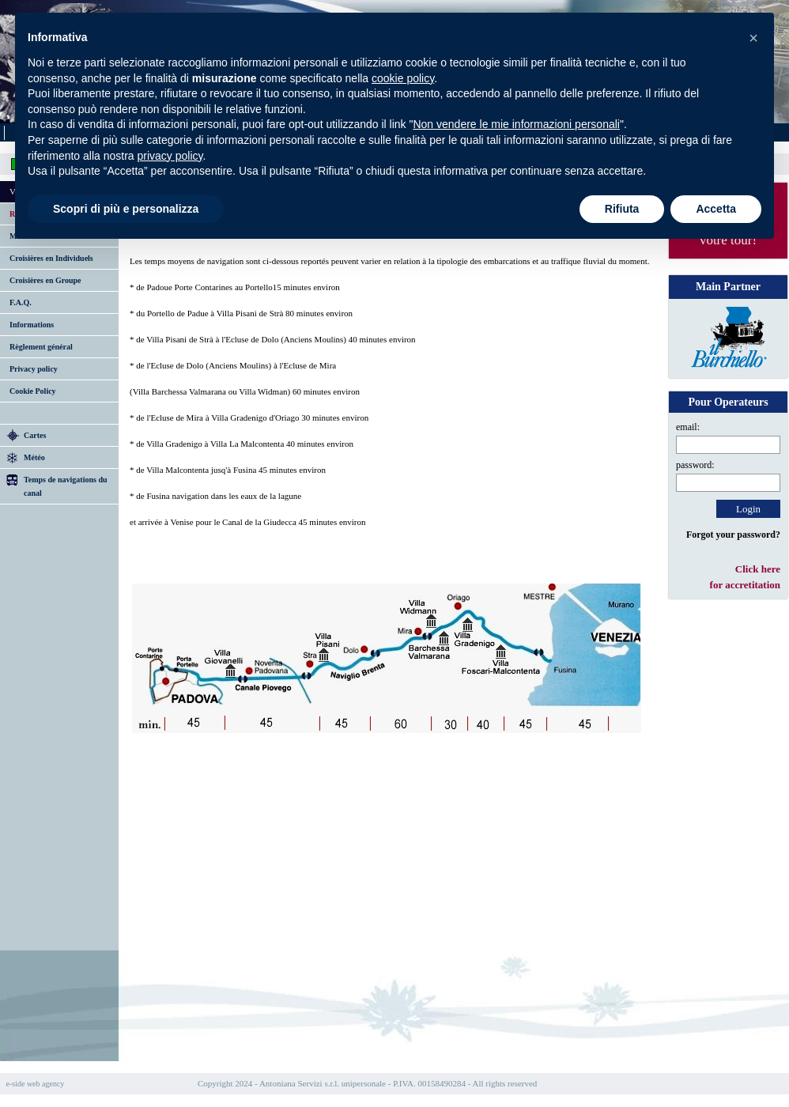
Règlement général (41, 346)
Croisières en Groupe (45, 280)
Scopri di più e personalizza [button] (125, 208)
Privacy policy (33, 369)
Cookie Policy (32, 391)
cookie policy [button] (403, 78)
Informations (31, 324)
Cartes (35, 435)
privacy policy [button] (170, 155)
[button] (753, 38)
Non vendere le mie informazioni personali (516, 124)
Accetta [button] (716, 208)
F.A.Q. (20, 302)
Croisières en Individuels (51, 258)
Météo (34, 457)
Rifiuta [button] (622, 208)
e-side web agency (35, 1083)
